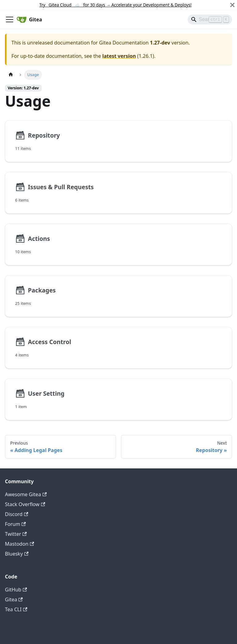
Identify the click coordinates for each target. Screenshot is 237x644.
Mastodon (19, 543)
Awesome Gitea (26, 494)
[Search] (210, 19)
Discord (16, 514)
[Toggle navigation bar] (9, 19)
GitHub (16, 589)
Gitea (14, 599)
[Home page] (11, 74)
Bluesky (16, 553)
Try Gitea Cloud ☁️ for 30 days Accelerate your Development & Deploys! (115, 5)
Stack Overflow (25, 504)
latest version (119, 56)
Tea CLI (16, 609)
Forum (15, 524)
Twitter (16, 534)
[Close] (232, 5)
